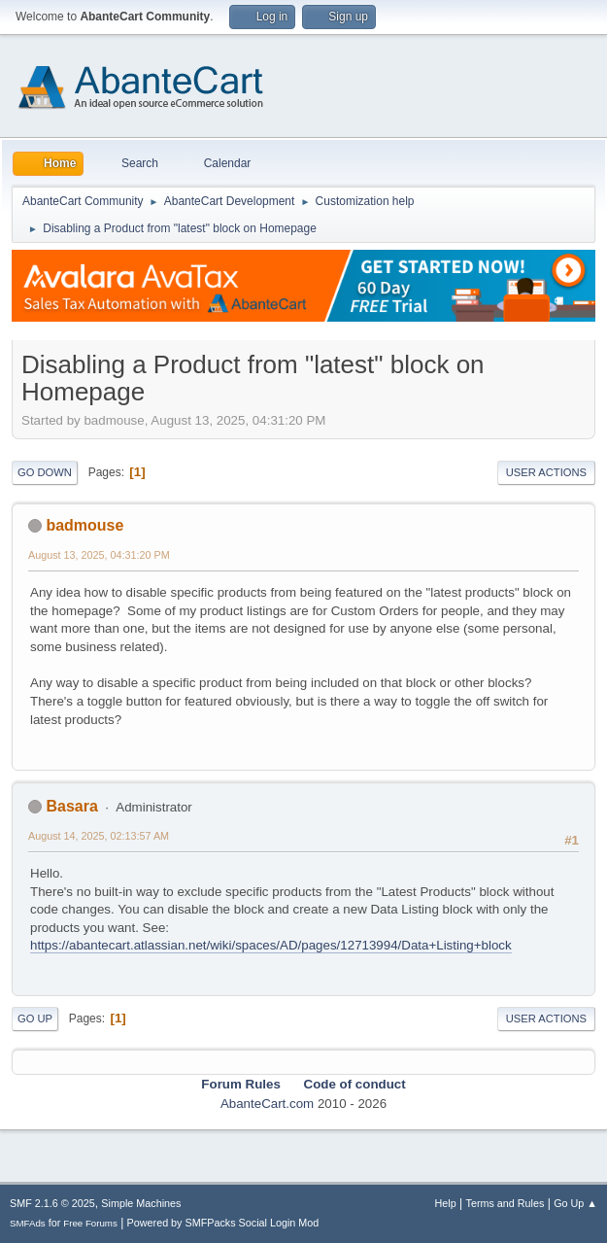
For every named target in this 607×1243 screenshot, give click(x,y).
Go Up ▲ (575, 1203)
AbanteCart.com (267, 1103)
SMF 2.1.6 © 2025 (52, 1203)
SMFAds (28, 1223)
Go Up (34, 1018)
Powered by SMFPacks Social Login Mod (223, 1222)
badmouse (84, 525)
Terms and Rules (505, 1203)
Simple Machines (141, 1203)
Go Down (44, 472)
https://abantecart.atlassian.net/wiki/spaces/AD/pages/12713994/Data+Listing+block (271, 945)
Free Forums (90, 1223)
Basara (71, 806)
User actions (546, 472)
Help (445, 1203)
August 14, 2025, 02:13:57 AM (98, 836)
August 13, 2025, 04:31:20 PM (99, 555)
